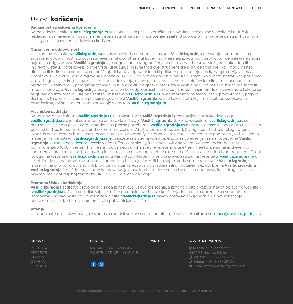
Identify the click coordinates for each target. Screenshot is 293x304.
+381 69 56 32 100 (221, 261)
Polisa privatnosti (176, 291)
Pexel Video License (69, 143)
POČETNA (39, 248)
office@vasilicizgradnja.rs (224, 266)
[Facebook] (252, 8)
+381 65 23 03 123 (220, 257)
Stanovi (168, 8)
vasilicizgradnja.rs (91, 32)
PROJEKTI (39, 253)
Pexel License (202, 125)
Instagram (101, 264)
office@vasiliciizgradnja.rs (237, 213)
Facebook (94, 264)
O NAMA (214, 8)
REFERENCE (191, 8)
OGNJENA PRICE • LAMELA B (114, 253)
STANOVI (38, 257)
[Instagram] (259, 8)
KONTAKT (234, 8)
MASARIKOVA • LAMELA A (111, 248)
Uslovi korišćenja (204, 291)
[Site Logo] (51, 7)
